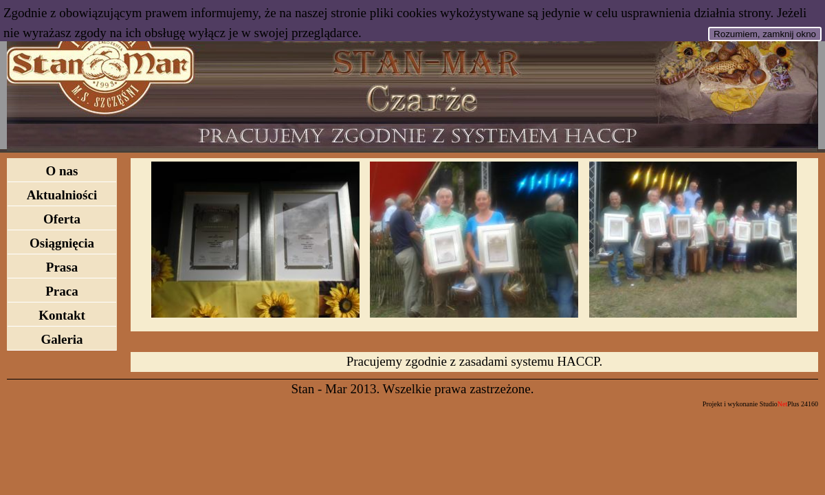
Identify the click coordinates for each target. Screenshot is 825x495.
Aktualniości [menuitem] (62, 195)
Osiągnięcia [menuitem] (62, 243)
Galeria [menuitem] (61, 339)
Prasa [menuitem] (62, 267)
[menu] (62, 254)
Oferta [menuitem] (61, 219)
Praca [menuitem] (61, 291)
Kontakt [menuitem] (61, 315)
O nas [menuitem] (62, 171)
